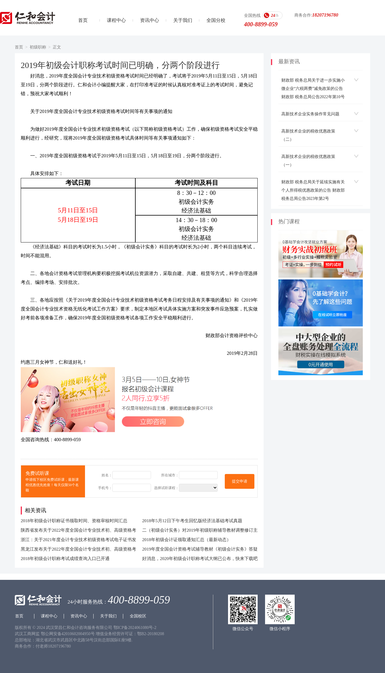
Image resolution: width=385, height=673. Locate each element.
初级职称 (38, 47)
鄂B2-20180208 (150, 634)
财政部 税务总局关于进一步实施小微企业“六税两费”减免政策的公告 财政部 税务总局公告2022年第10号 (313, 88)
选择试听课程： (166, 488)
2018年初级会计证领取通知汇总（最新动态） (186, 539)
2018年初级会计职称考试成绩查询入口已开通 (65, 558)
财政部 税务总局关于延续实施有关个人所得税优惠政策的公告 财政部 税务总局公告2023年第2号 (313, 190)
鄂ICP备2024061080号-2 (134, 627)
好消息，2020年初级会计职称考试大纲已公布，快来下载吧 (200, 558)
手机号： (105, 488)
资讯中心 (149, 20)
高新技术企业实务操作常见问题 (310, 114)
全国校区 (138, 616)
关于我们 (182, 20)
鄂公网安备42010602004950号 (68, 634)
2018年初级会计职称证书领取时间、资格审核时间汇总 (74, 520)
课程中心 (116, 20)
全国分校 (215, 20)
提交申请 (239, 481)
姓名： (107, 475)
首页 (83, 20)
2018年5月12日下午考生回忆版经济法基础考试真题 (192, 520)
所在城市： (170, 475)
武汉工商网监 (27, 634)
